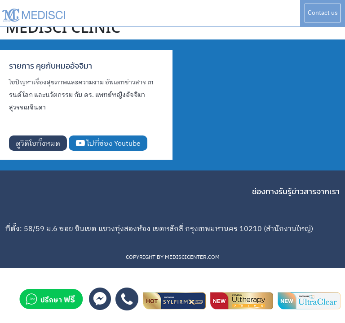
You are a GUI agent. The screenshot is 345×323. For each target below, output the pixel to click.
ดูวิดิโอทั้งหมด (38, 144)
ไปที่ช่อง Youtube (108, 144)
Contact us (323, 13)
